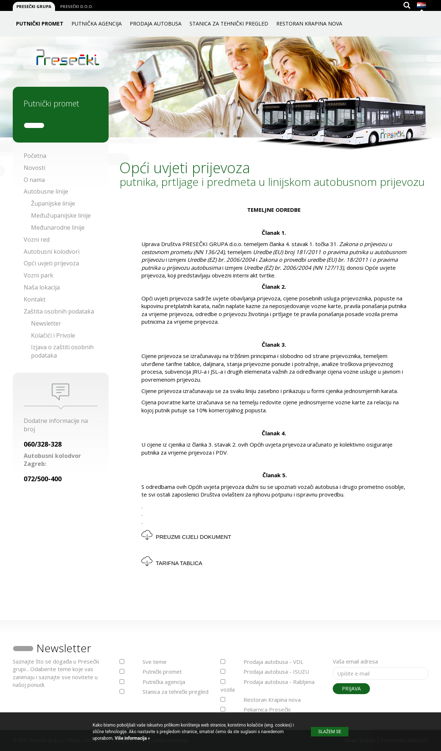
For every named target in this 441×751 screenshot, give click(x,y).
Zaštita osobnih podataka (59, 311)
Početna (35, 156)
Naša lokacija (42, 287)
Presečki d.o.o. (76, 6)
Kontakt (35, 299)
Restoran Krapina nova (309, 23)
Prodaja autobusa (156, 23)
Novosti (34, 168)
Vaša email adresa (355, 661)
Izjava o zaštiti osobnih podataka (62, 351)
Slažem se (329, 731)
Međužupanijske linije (61, 215)
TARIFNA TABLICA (179, 563)
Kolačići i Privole (53, 335)
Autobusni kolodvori (51, 252)
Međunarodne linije (58, 227)
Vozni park (38, 275)
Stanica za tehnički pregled (229, 23)
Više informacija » (132, 738)
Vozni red (37, 240)
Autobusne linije (46, 191)
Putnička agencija (96, 23)
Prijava (351, 688)
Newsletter (46, 323)
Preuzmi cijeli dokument (193, 537)
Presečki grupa (33, 6)
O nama (34, 180)
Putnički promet (39, 23)
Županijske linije (53, 203)
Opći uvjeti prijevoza (51, 263)
